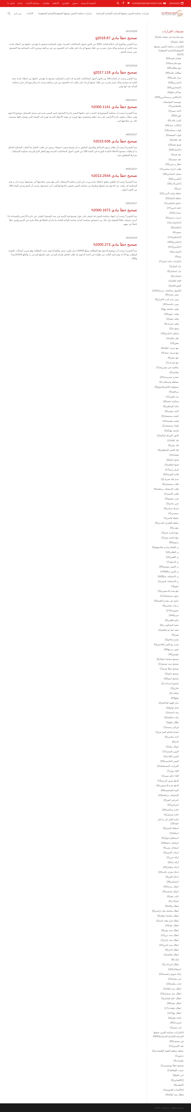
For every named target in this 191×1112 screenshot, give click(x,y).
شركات (173, 183)
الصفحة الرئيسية (88, 3)
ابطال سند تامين (169, 945)
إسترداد (175, 1022)
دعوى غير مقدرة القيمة (166, 600)
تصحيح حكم (172, 673)
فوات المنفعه (173, 135)
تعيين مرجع (171, 649)
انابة (175, 741)
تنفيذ (175, 634)
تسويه (177, 232)
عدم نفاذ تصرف (170, 479)
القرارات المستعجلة (168, 766)
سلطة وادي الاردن (170, 193)
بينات (174, 251)
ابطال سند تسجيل (170, 993)
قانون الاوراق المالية (168, 435)
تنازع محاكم (172, 639)
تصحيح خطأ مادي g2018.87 (116, 38)
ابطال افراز (172, 949)
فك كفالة (173, 440)
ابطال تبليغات (172, 1008)
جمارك (175, 212)
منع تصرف (172, 362)
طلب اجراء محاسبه (170, 169)
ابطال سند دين (170, 935)
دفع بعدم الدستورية (168, 591)
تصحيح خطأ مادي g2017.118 (115, 72)
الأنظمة (55, 3)
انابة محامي (172, 736)
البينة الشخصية (170, 790)
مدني (173, 82)
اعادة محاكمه (170, 809)
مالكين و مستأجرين (167, 97)
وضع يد (174, 328)
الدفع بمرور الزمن (168, 780)
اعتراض (173, 804)
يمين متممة (172, 294)
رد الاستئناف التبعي (168, 581)
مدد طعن (172, 396)
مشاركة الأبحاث (33, 3)
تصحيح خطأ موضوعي (172, 1065)
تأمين (173, 247)
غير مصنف (176, 1041)
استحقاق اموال (170, 838)
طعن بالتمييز (171, 493)
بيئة (178, 256)
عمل (174, 149)
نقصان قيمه (173, 58)
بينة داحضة (172, 712)
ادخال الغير (172, 876)
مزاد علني (174, 77)
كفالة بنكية (177, 41)
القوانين (65, 3)
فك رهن (173, 445)
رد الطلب (172, 552)
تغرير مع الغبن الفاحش (166, 644)
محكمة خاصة (171, 401)
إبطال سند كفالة (175, 1094)
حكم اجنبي (174, 208)
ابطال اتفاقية (171, 954)
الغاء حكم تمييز (170, 775)
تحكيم (173, 237)
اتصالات (174, 901)
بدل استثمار (174, 271)
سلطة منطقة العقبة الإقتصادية (168, 1051)
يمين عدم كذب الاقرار (167, 299)
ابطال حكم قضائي (171, 998)
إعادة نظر (174, 1018)
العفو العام (174, 285)
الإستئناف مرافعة (168, 795)
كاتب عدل (172, 125)
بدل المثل (175, 266)
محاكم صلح (174, 92)
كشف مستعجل (170, 416)
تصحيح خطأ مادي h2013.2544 (114, 176)
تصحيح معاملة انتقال (168, 659)
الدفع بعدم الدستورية (167, 785)
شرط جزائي (171, 508)
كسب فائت (174, 120)
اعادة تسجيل (171, 814)
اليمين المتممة (170, 751)
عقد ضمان (175, 159)
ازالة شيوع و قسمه (170, 974)
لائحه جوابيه (172, 411)
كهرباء (176, 115)
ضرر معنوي (172, 498)
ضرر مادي (172, 503)
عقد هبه (176, 154)
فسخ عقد (174, 144)
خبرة (174, 615)
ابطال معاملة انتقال (168, 915)
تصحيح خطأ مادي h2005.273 (115, 244)
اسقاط (174, 833)
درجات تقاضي (171, 605)
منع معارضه (173, 63)
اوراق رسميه (171, 727)
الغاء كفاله (175, 280)
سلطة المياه (173, 198)
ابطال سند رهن (170, 930)
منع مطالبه (174, 68)
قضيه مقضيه (171, 421)
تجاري (173, 242)
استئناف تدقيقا (170, 843)
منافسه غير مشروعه (167, 367)
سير (178, 188)
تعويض (173, 654)
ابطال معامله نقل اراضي (165, 911)
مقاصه (174, 372)
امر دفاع (178, 1075)
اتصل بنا (11, 3)
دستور (75, 3)
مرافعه (174, 391)
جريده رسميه (173, 217)
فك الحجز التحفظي (168, 450)
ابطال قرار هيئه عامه (167, 920)
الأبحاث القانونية (172, 1090)
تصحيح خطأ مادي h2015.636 (115, 141)
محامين (173, 87)
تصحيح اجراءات (170, 683)
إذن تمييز (175, 1027)
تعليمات (45, 3)
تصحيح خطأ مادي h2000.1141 (114, 107)
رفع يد (174, 527)
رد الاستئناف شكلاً (168, 576)
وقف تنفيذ (172, 318)
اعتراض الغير (171, 800)
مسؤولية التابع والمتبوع (167, 387)
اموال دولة (172, 746)
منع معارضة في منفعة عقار (169, 37)
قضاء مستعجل (170, 425)
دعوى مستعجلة (169, 596)
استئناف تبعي (171, 847)
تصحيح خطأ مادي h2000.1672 (114, 210)
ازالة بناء (173, 862)
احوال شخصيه (170, 891)
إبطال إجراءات (170, 964)
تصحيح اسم (171, 678)
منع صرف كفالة (170, 348)
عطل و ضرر (173, 164)
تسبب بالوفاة (175, 1070)
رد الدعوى (173, 562)
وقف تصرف (171, 323)
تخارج (175, 688)
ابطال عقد (172, 925)
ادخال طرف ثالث (168, 872)
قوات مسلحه (173, 130)
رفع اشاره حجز (170, 532)
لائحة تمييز (174, 110)
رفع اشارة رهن (170, 537)
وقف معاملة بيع (170, 309)
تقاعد (175, 227)
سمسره (173, 513)
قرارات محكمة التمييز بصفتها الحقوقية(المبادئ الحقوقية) (65, 13)
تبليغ (175, 698)
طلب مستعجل (170, 484)
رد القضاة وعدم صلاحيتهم (165, 547)
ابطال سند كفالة (172, 988)
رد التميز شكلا (169, 571)
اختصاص (173, 881)
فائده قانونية (171, 474)
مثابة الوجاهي (171, 406)
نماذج (20, 3)
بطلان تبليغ (172, 722)
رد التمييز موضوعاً (169, 566)
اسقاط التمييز (171, 828)
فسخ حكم (173, 459)
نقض (174, 343)
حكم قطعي (172, 620)
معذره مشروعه (169, 377)
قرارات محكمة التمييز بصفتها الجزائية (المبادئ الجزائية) (122, 13)
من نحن (18, 13)
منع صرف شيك (170, 352)
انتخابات (176, 276)
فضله (174, 455)
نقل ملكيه (172, 338)
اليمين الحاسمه (169, 761)
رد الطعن (172, 557)
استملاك (174, 969)
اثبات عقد (173, 896)
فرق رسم (172, 469)
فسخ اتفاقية (172, 464)
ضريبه (174, 179)
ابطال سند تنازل (170, 940)
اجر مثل (174, 979)
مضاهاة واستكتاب (169, 382)
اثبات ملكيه (173, 983)
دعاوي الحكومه (172, 203)
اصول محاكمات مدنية (165, 290)
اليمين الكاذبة (171, 756)
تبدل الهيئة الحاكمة (169, 703)
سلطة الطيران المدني (167, 523)
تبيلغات (174, 693)
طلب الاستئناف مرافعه (166, 489)
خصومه (172, 610)
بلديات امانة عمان (169, 261)
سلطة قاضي (171, 518)
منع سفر (173, 357)
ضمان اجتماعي (172, 174)
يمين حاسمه (171, 304)
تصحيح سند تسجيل (168, 664)
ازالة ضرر (173, 857)
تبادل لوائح (172, 707)
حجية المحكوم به (169, 625)
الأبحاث (29, 13)
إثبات (175, 959)
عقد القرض (176, 1046)
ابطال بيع (174, 1013)
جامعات (173, 222)
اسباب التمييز (171, 852)
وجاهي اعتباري (170, 333)
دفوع (175, 586)
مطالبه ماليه (173, 72)
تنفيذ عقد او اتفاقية (168, 630)
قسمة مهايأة (171, 430)
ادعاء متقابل (171, 867)
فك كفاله (175, 140)
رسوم (174, 542)
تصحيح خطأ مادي (169, 668)
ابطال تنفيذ (174, 1003)
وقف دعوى (171, 314)
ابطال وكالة (172, 906)
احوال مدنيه (171, 886)
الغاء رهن (173, 771)
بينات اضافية (171, 717)
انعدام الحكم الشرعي (167, 732)
